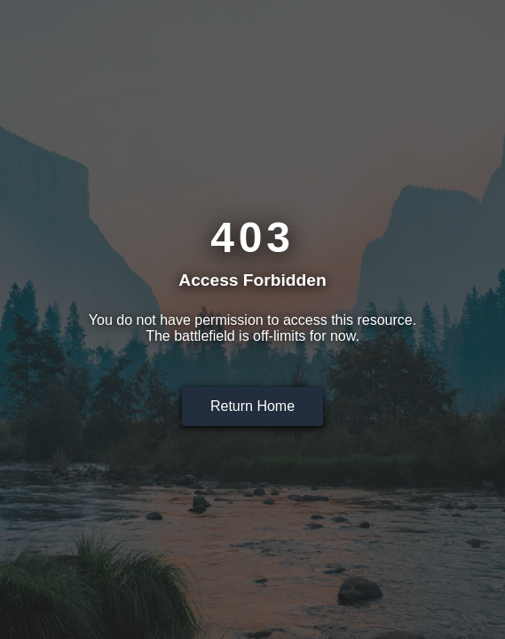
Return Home (252, 406)
